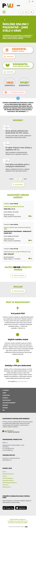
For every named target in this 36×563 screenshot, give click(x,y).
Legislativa (6, 395)
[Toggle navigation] (4, 12)
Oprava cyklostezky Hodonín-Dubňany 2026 (17, 228)
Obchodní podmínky (9, 402)
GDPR (25, 522)
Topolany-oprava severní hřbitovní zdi (17, 251)
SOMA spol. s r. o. (9, 209)
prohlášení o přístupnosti (16, 522)
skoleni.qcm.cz (7, 487)
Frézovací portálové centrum (14, 206)
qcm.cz (4, 471)
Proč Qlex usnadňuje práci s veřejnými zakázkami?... (18, 165)
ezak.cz (5, 476)
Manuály (5, 398)
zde (27, 111)
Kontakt (5, 407)
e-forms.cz (5, 485)
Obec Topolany (9, 254)
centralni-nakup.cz (8, 478)
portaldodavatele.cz (22, 381)
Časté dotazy (7, 400)
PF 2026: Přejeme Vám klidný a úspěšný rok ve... (19, 149)
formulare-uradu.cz (8, 480)
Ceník (4, 393)
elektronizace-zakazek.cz (10, 482)
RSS (4, 410)
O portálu (6, 390)
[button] (3, 19)
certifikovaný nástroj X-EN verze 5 (18, 521)
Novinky (5, 405)
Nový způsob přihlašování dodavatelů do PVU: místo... (17, 132)
